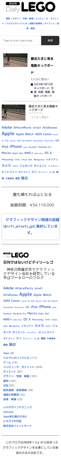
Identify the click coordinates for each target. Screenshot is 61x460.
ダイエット (49, 23)
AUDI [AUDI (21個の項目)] (38, 134)
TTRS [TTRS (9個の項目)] (17, 159)
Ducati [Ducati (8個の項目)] (13, 140)
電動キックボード (44, 94)
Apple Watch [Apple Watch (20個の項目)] (25, 134)
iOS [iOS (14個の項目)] (57, 140)
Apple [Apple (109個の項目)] (8, 133)
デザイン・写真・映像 (22, 18)
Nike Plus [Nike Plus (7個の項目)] (38, 153)
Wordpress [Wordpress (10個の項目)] (39, 159)
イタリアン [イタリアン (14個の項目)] (52, 159)
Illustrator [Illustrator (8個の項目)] (49, 140)
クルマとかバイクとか (16, 23)
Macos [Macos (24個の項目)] (6, 153)
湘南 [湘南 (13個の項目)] (43, 338)
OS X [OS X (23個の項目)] (48, 153)
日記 (5, 385)
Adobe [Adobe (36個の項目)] (7, 127)
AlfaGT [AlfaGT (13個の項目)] (37, 127)
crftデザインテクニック (17, 407)
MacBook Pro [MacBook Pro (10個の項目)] (44, 146)
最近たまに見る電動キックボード (42, 65)
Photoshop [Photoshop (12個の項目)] (7, 159)
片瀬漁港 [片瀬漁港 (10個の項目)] (9, 178)
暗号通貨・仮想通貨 (15, 390)
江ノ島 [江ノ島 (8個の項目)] (52, 172)
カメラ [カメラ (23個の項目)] (6, 165)
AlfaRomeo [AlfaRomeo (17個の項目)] (49, 127)
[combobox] (21, 40)
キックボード (41, 88)
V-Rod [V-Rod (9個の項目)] (24, 159)
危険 (40, 92)
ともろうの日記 (12, 421)
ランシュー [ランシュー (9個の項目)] (43, 172)
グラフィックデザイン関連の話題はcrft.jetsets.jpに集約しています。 (31, 226)
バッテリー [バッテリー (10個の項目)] (53, 165)
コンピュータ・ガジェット (18, 367)
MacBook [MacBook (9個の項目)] (33, 147)
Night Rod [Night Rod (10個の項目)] (17, 153)
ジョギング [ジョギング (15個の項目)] (26, 166)
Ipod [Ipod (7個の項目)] (25, 147)
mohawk (8, 412)
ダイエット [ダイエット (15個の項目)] (40, 166)
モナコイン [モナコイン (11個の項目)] (24, 171)
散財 (8, 18)
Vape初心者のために (15, 416)
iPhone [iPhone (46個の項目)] (16, 146)
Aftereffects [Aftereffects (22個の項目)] (22, 127)
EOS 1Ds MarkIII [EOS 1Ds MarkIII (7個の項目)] (24, 141)
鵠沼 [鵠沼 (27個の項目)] (24, 178)
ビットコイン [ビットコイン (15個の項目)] (9, 172)
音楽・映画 (9, 399)
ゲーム (7, 362)
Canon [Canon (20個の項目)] (47, 134)
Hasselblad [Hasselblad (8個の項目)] (38, 140)
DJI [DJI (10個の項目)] (7, 140)
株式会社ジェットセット (17, 426)
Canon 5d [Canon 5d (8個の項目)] (25, 301)
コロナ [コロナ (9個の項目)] (15, 166)
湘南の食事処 (35, 23)
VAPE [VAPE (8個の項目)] (30, 159)
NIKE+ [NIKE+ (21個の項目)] (28, 153)
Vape (6, 353)
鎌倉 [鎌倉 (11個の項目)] (17, 178)
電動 (47, 92)
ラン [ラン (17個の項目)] (34, 172)
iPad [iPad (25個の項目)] (5, 146)
